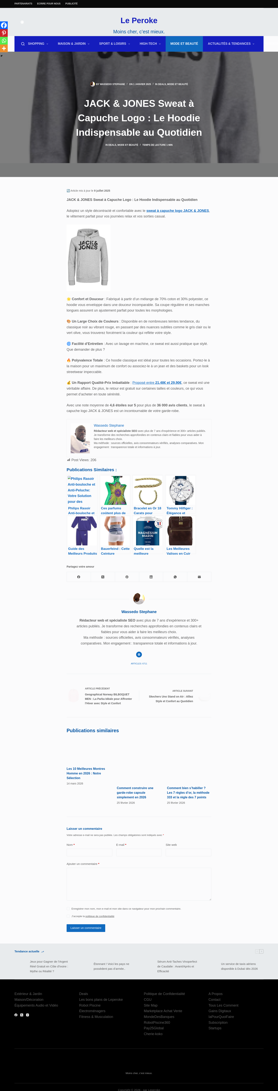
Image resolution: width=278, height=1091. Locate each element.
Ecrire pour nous (48, 3)
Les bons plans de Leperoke (101, 1000)
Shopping (39, 44)
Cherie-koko (153, 1034)
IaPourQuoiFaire (221, 1017)
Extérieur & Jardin (28, 994)
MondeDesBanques (159, 1017)
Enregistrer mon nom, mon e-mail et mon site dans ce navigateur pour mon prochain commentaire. (126, 908)
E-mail (121, 844)
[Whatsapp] (4, 41)
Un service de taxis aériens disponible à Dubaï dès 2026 (239, 966)
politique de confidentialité (100, 916)
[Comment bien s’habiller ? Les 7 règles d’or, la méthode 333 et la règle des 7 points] (189, 760)
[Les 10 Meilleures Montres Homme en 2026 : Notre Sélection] (89, 750)
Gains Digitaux (219, 1011)
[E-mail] (199, 577)
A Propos (215, 994)
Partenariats (23, 3)
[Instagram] (27, 1014)
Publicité (71, 3)
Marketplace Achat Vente (163, 1011)
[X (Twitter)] (103, 577)
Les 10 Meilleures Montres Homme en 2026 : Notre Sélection (86, 773)
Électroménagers (92, 1011)
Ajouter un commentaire (83, 864)
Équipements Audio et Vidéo (36, 1005)
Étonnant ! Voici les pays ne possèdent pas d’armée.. (111, 966)
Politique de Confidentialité (164, 994)
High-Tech (151, 44)
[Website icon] (139, 654)
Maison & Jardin (74, 44)
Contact (214, 1000)
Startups (214, 1028)
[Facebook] (4, 25)
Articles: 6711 (139, 663)
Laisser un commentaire (85, 927)
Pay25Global (154, 1028)
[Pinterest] (4, 33)
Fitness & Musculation (96, 1017)
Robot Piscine (90, 1005)
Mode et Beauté (184, 43)
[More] (4, 48)
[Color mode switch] (22, 22)
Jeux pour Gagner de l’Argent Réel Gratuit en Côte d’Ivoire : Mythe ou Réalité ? (49, 966)
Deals (162, 84)
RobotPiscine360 (157, 1022)
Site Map (151, 1005)
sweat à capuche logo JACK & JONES (177, 211)
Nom (71, 844)
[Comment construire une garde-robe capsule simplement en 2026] (139, 760)
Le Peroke (138, 20)
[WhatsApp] (175, 577)
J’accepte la (92, 916)
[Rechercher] (23, 43)
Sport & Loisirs (115, 44)
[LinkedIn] (151, 577)
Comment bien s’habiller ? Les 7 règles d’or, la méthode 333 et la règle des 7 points (188, 792)
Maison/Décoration (28, 1000)
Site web (171, 844)
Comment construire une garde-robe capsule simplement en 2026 (135, 792)
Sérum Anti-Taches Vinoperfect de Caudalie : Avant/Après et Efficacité (177, 966)
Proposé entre (156, 383)
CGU (148, 1000)
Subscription (218, 1022)
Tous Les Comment (223, 1005)
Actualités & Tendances (232, 44)
